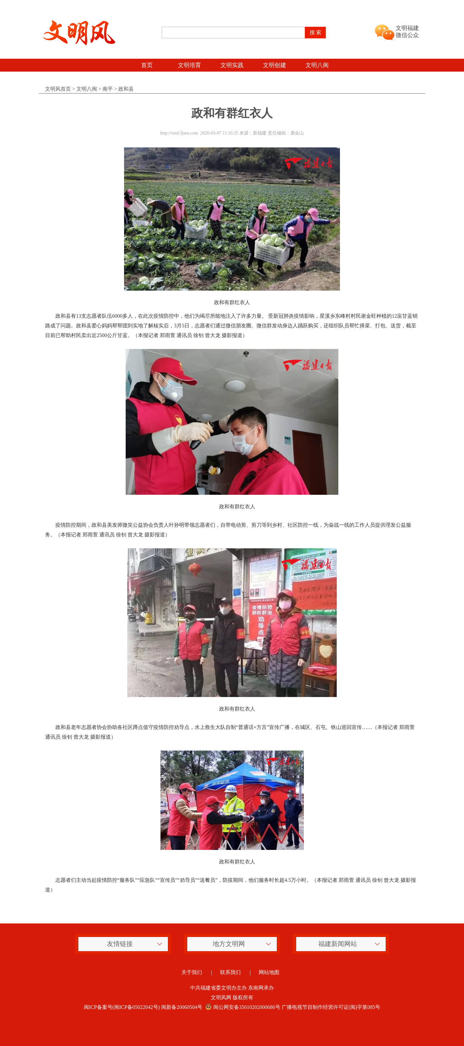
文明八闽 (317, 65)
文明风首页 (58, 89)
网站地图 (269, 972)
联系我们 (230, 972)
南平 (107, 89)
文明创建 (274, 65)
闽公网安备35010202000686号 (242, 1007)
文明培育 (189, 65)
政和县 (126, 89)
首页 (147, 65)
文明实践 (232, 65)
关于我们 (191, 972)
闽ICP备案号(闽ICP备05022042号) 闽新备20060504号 (143, 1007)
